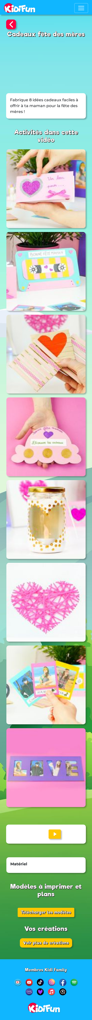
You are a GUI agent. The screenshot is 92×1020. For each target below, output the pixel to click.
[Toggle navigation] (81, 8)
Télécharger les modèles (46, 912)
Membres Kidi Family (46, 969)
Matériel (18, 864)
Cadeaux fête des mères (46, 34)
